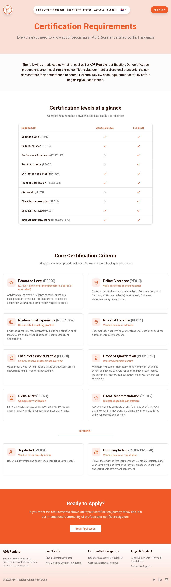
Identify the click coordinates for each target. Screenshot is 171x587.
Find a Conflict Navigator (50, 9)
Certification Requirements (103, 562)
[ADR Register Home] (8, 10)
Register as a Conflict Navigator (105, 558)
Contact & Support (141, 566)
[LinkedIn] (160, 579)
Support (111, 9)
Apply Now (159, 9)
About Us (99, 9)
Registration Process (79, 9)
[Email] (166, 579)
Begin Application (86, 528)
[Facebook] (154, 579)
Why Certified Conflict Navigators (63, 562)
